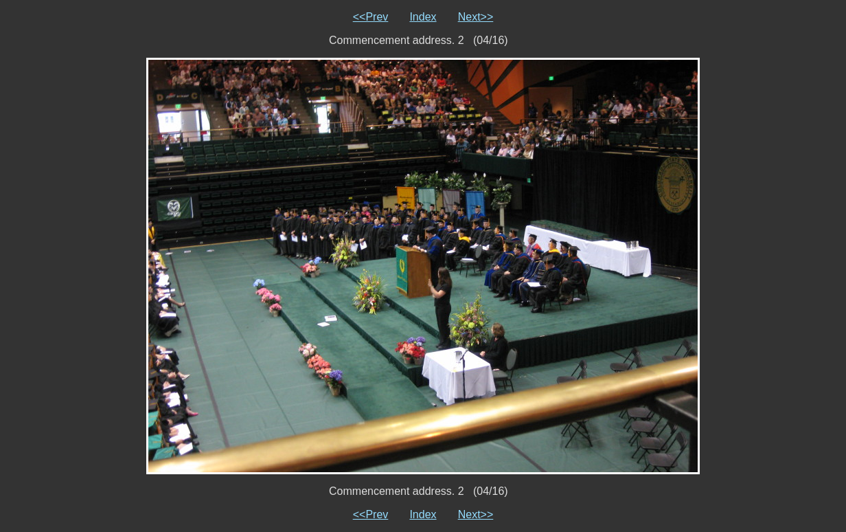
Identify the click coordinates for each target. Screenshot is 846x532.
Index (422, 17)
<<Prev (371, 17)
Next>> (476, 17)
